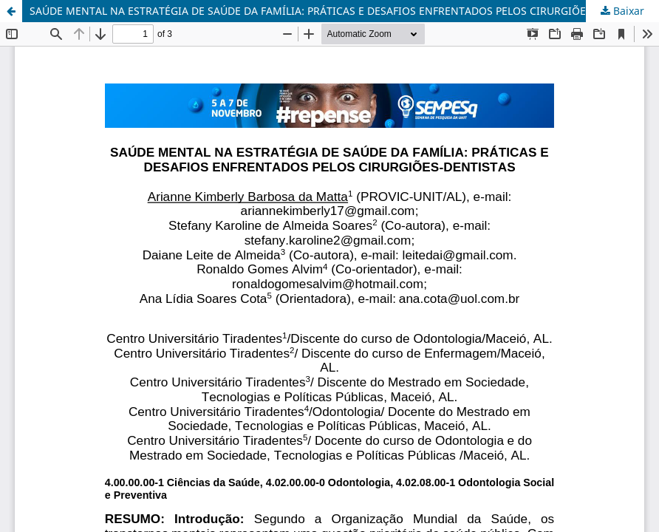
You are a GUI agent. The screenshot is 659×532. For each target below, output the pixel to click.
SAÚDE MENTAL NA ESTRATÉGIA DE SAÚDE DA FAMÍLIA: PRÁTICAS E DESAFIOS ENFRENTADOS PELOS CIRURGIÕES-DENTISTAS (340, 11)
